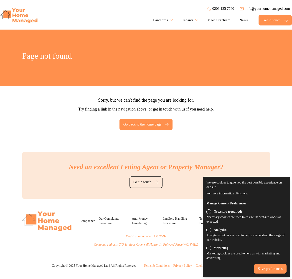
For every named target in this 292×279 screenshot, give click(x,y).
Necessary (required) (228, 211)
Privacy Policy (182, 265)
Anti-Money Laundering (140, 221)
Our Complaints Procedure (109, 221)
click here (241, 193)
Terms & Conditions (157, 265)
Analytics (220, 229)
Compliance (87, 221)
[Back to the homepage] (25, 14)
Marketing (221, 248)
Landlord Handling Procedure (175, 221)
